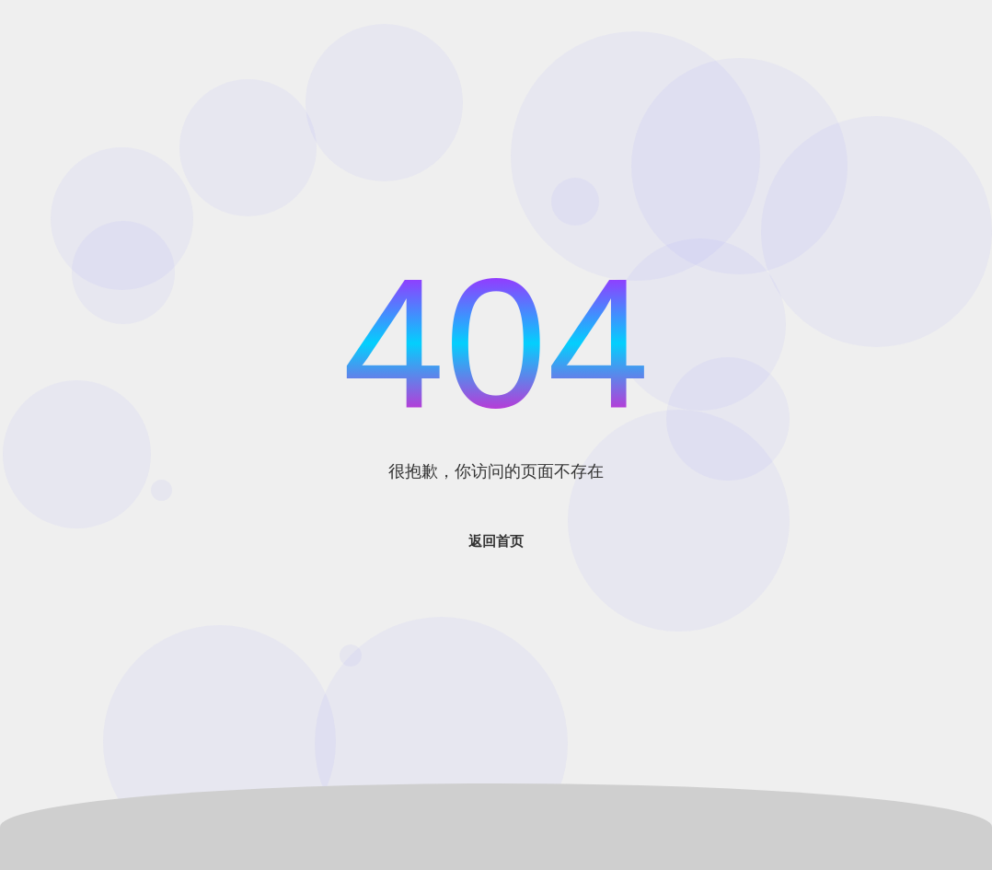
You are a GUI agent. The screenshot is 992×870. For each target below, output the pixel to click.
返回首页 (496, 541)
